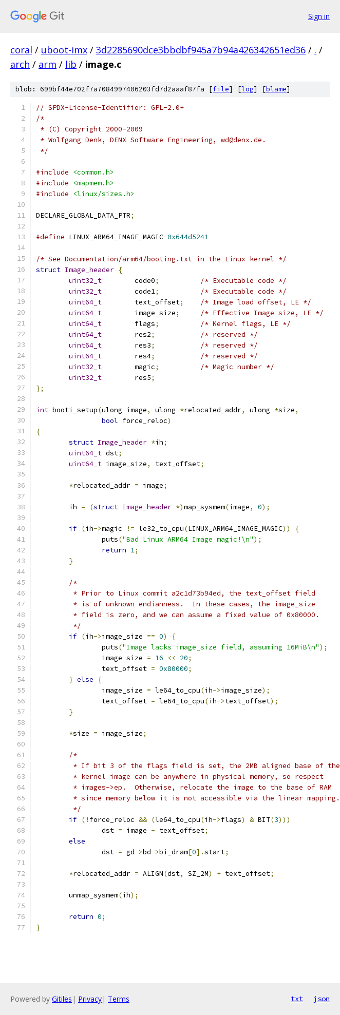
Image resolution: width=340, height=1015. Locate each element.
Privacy (90, 999)
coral (21, 50)
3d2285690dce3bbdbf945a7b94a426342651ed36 (201, 50)
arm (47, 64)
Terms (118, 999)
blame (276, 89)
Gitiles (62, 999)
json (321, 998)
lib (71, 64)
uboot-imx (64, 50)
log (247, 89)
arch (20, 64)
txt (297, 998)
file (221, 89)
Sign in (319, 16)
